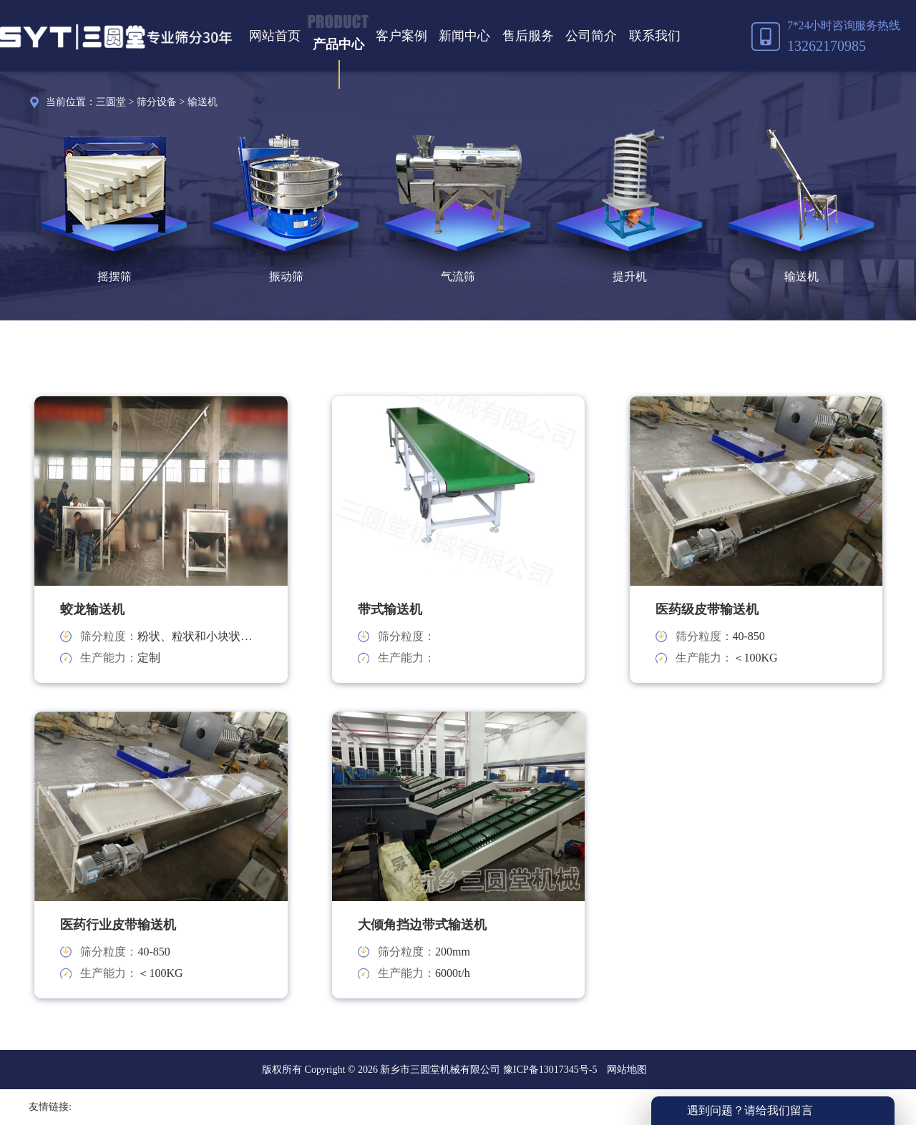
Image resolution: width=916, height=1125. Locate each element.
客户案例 (401, 36)
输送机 (202, 102)
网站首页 (275, 36)
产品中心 (338, 44)
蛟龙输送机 (92, 609)
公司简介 (591, 36)
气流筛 (458, 276)
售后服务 (528, 36)
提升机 (630, 276)
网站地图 (627, 1069)
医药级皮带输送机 (707, 609)
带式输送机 (390, 609)
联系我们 (655, 36)
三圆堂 (111, 102)
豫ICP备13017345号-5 (548, 1069)
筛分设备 (157, 102)
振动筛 (286, 276)
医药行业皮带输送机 (118, 925)
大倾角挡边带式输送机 (422, 925)
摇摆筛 (114, 276)
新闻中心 (464, 36)
